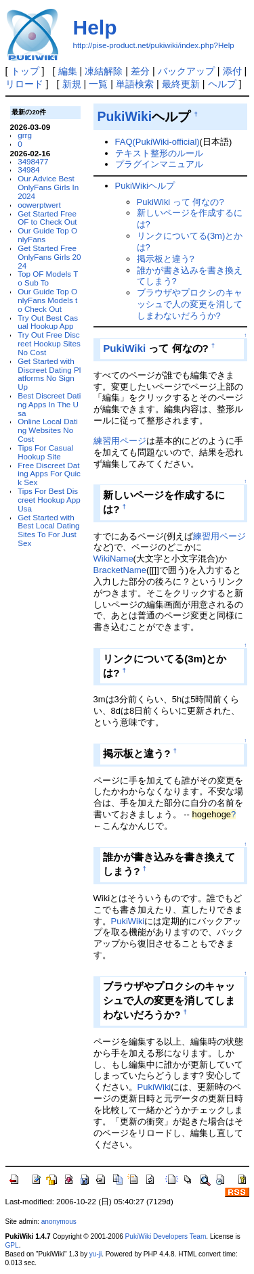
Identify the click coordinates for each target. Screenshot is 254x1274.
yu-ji (95, 1254)
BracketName (119, 570)
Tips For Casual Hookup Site (45, 452)
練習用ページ (119, 441)
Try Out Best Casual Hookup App (48, 322)
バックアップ (186, 71)
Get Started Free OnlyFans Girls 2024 (49, 257)
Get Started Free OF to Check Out (47, 218)
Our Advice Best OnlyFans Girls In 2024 (48, 187)
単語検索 (135, 83)
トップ (25, 71)
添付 (232, 71)
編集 (67, 71)
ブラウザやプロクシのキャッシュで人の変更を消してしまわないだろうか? (189, 304)
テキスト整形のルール (159, 153)
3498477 (33, 161)
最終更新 (181, 83)
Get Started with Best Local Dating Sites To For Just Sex (48, 530)
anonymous (59, 1221)
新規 (71, 83)
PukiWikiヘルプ (145, 186)
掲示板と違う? (165, 259)
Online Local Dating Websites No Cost (48, 430)
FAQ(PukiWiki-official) (157, 142)
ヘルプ (222, 83)
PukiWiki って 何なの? (180, 202)
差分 (140, 71)
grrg (25, 135)
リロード (24, 83)
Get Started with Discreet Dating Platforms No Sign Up (49, 374)
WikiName (113, 558)
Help (95, 27)
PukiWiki (124, 116)
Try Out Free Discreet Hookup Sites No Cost (49, 343)
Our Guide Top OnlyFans (47, 235)
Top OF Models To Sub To (48, 278)
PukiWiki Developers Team (166, 1236)
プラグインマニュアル (159, 164)
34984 (28, 169)
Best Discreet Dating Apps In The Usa (49, 404)
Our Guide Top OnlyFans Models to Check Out (47, 300)
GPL (12, 1245)
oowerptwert (39, 204)
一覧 (98, 83)
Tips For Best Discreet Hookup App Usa (49, 499)
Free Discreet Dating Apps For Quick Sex (49, 474)
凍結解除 (104, 71)
